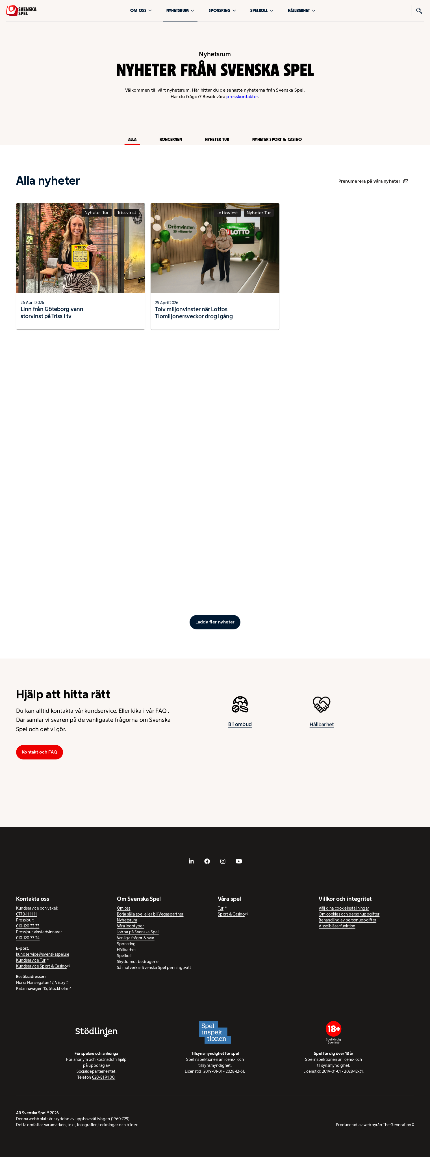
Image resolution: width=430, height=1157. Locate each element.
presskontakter (242, 96)
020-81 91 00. (104, 1077)
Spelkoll (261, 10)
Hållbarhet (302, 10)
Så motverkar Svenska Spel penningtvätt (154, 967)
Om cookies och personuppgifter (349, 914)
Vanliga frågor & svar (136, 937)
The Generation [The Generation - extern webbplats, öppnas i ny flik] (397, 1124)
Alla (132, 139)
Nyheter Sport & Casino (277, 139)
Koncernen (171, 139)
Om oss (141, 10)
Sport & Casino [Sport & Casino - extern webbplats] (231, 914)
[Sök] (419, 10)
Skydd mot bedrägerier (138, 961)
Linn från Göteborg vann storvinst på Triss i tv (52, 317)
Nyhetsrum (180, 10)
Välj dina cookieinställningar (344, 908)
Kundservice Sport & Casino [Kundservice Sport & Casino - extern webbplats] (41, 966)
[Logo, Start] (21, 10)
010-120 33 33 (28, 926)
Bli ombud (240, 729)
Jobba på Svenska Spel (138, 931)
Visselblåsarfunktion (337, 926)
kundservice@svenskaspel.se (42, 954)
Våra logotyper (130, 926)
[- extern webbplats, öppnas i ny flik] (191, 861)
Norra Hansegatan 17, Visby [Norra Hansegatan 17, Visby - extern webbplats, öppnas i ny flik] (40, 982)
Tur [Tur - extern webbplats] (220, 908)
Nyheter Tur (217, 139)
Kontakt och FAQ (39, 752)
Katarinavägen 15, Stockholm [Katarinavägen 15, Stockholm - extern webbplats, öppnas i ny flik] (42, 988)
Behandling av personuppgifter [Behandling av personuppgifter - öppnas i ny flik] (347, 920)
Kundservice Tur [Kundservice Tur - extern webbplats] (30, 960)
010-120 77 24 (28, 937)
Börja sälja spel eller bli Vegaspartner (150, 914)
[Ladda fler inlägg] (215, 622)
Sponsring (222, 10)
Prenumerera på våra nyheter (373, 181)
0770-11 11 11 (26, 914)
